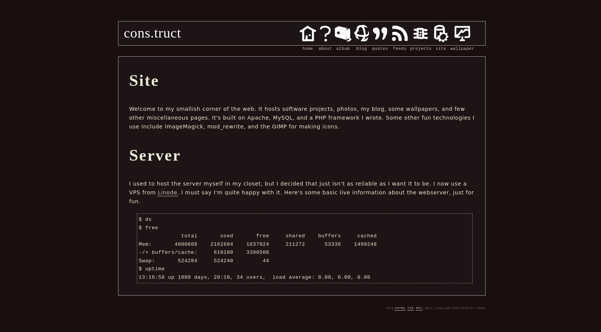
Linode (167, 192)
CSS (411, 308)
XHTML (400, 308)
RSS (419, 308)
